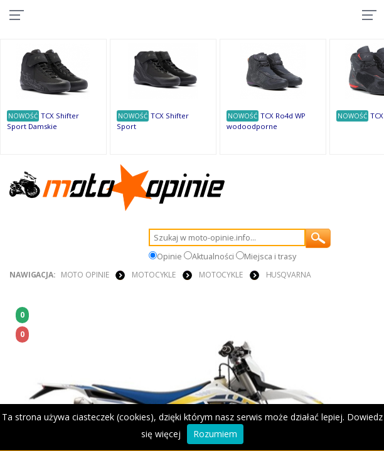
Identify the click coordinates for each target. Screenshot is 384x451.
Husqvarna (288, 274)
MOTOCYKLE (154, 274)
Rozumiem (215, 434)
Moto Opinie (85, 274)
